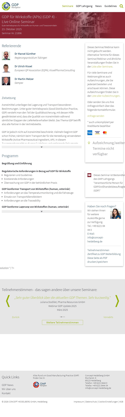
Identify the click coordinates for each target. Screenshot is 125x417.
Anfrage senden (95, 116)
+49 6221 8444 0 (100, 383)
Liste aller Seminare (101, 66)
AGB (121, 401)
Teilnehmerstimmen (98, 250)
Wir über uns (9, 389)
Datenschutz (91, 401)
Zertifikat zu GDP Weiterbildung (104, 254)
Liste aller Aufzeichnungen (105, 95)
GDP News (7, 385)
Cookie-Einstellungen (108, 401)
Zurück (15, 317)
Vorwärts (108, 317)
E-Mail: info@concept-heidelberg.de (95, 237)
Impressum (79, 401)
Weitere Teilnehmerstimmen (62, 322)
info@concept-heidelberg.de (98, 388)
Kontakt (6, 393)
